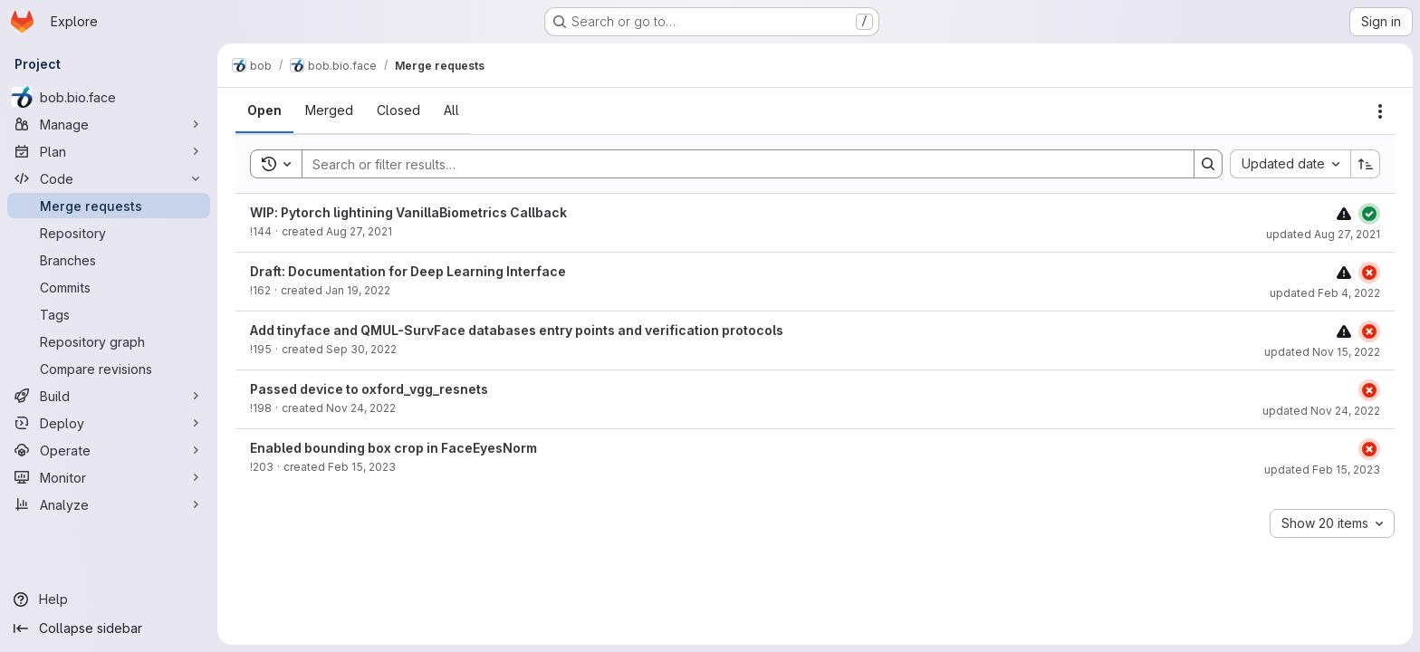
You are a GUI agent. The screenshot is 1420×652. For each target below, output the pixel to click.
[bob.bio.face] (108, 97)
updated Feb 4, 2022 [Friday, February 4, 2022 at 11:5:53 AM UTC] (1325, 293)
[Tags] (108, 314)
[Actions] (1380, 111)
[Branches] (108, 260)
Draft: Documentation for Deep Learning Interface (408, 271)
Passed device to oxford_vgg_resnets (369, 389)
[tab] (264, 110)
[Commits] (108, 287)
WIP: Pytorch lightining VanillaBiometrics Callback (408, 212)
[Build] (108, 395)
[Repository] (108, 232)
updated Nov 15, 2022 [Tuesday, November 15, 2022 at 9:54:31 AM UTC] (1322, 352)
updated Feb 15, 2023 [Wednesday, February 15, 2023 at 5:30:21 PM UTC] (1322, 469)
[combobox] (1290, 163)
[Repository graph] (108, 341)
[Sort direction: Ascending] (1365, 163)
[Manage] (108, 124)
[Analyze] (108, 504)
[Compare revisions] (108, 368)
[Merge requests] (108, 205)
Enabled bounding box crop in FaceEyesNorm (393, 447)
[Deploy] (108, 423)
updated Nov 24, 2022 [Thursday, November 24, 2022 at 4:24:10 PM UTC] (1321, 410)
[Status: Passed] (1369, 214)
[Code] (108, 178)
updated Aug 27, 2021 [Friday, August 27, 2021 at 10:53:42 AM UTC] (1323, 234)
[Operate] (108, 450)
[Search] (739, 164)
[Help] (108, 599)
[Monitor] (108, 477)
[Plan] (108, 151)
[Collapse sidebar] (108, 628)
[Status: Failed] (1369, 272)
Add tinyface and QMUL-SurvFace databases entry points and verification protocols (516, 330)
